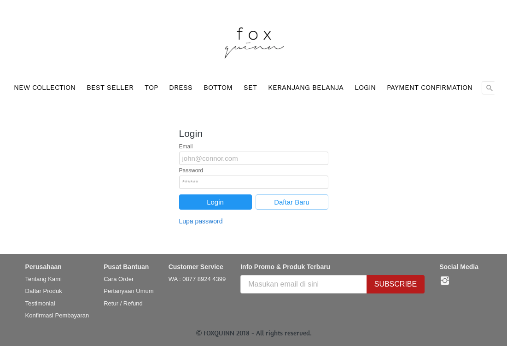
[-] (444, 281)
